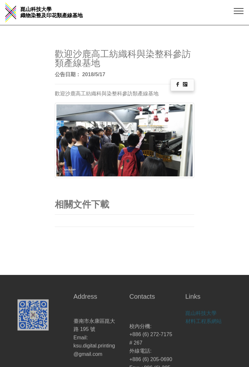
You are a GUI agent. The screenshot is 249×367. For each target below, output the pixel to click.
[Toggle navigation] (239, 11)
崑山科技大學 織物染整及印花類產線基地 (51, 12)
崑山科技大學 (201, 314)
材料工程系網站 (203, 323)
